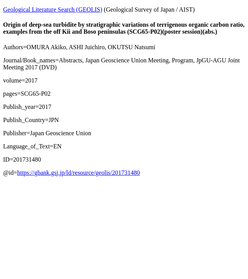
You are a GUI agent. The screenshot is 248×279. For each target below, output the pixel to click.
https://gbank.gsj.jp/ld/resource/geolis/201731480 (78, 172)
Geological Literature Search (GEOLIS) (52, 9)
